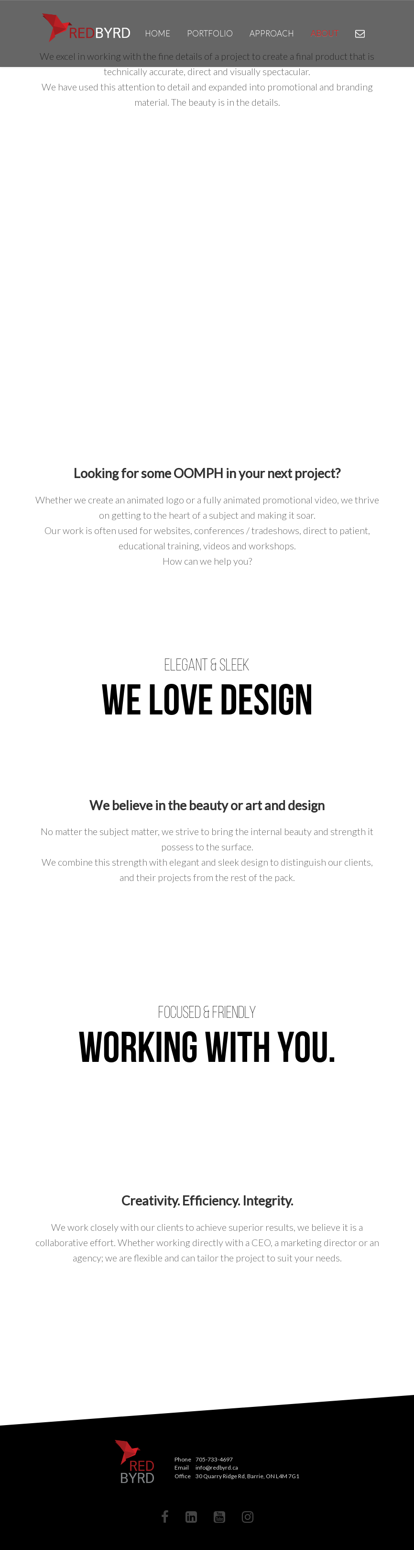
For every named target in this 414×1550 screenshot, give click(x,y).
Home (157, 33)
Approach (272, 33)
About (324, 33)
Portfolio (210, 33)
